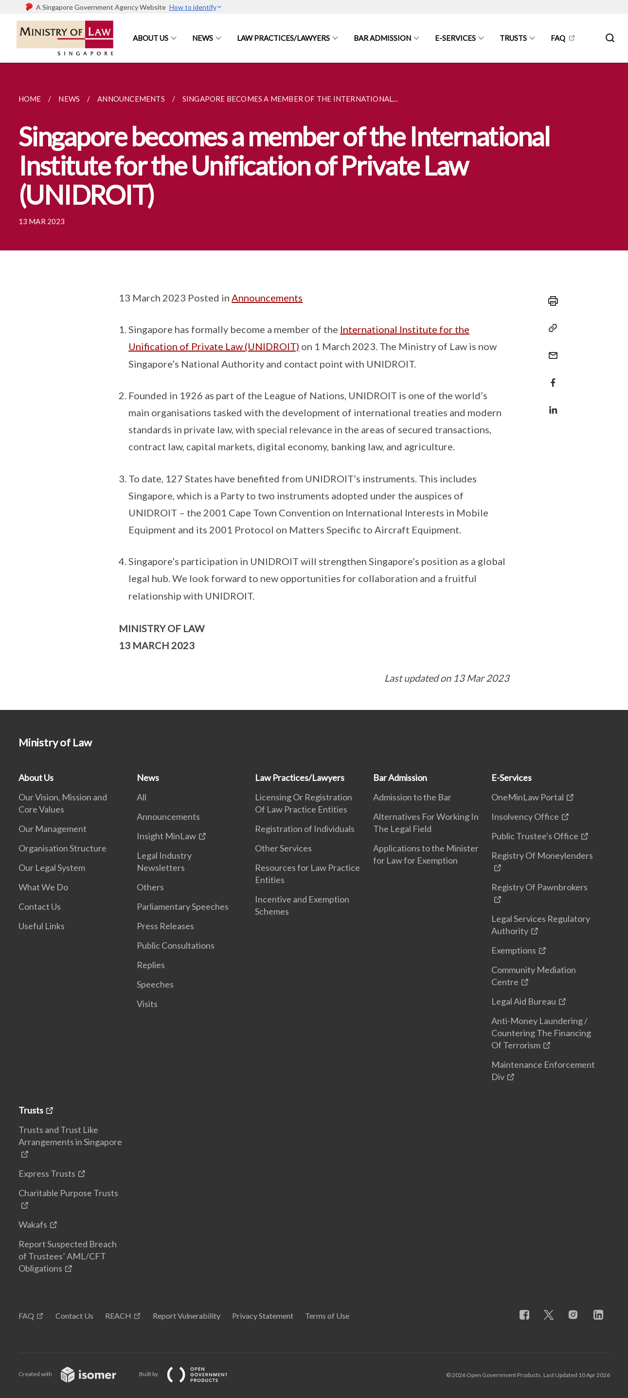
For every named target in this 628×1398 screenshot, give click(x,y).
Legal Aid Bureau (523, 1001)
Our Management (52, 828)
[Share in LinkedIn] (550, 403)
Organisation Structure (62, 848)
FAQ (558, 38)
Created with (75, 1374)
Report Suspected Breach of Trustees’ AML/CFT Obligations (67, 1256)
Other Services (283, 848)
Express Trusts (46, 1173)
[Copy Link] (550, 328)
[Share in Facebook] (550, 376)
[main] (314, 386)
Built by (191, 1374)
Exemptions (513, 950)
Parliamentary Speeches (183, 906)
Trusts (513, 38)
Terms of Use (327, 1315)
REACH (118, 1315)
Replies (151, 964)
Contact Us (39, 906)
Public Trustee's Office (534, 836)
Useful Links (41, 925)
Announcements (267, 297)
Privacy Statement (262, 1315)
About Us (150, 38)
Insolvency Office (525, 816)
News (202, 38)
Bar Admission (382, 38)
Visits (147, 1003)
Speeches (155, 984)
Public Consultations (176, 945)
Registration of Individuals (305, 828)
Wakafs (32, 1224)
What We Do (43, 887)
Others (150, 887)
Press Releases (165, 925)
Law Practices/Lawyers (283, 38)
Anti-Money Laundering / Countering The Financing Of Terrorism (541, 1032)
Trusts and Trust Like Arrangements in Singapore (70, 1135)
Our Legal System (51, 867)
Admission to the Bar (412, 797)
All (141, 797)
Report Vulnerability (186, 1315)
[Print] (550, 301)
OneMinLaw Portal (527, 797)
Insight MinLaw (166, 836)
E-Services (455, 38)
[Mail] (550, 349)
